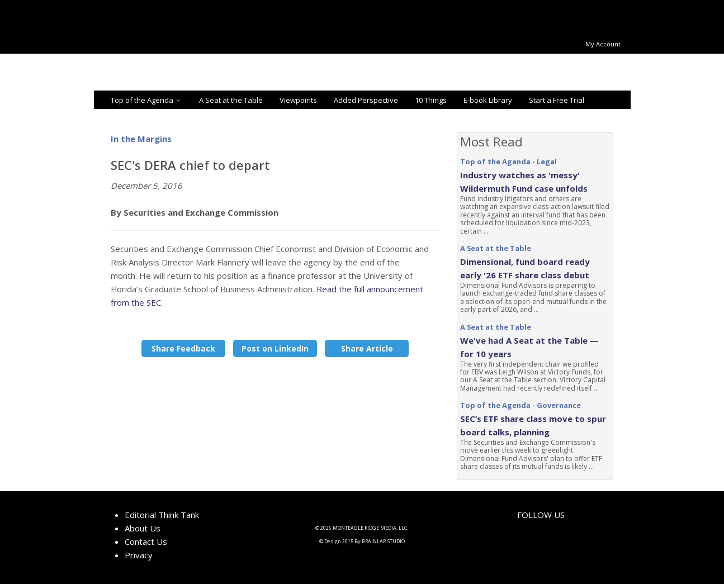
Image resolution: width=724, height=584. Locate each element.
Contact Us (146, 541)
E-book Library (487, 100)
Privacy (139, 555)
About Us (142, 528)
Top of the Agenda (146, 100)
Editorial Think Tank (162, 514)
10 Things (431, 100)
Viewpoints (298, 100)
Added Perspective (366, 100)
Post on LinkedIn (275, 348)
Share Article (367, 348)
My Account (603, 44)
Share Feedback (183, 348)
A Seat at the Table (231, 100)
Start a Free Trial (556, 100)
